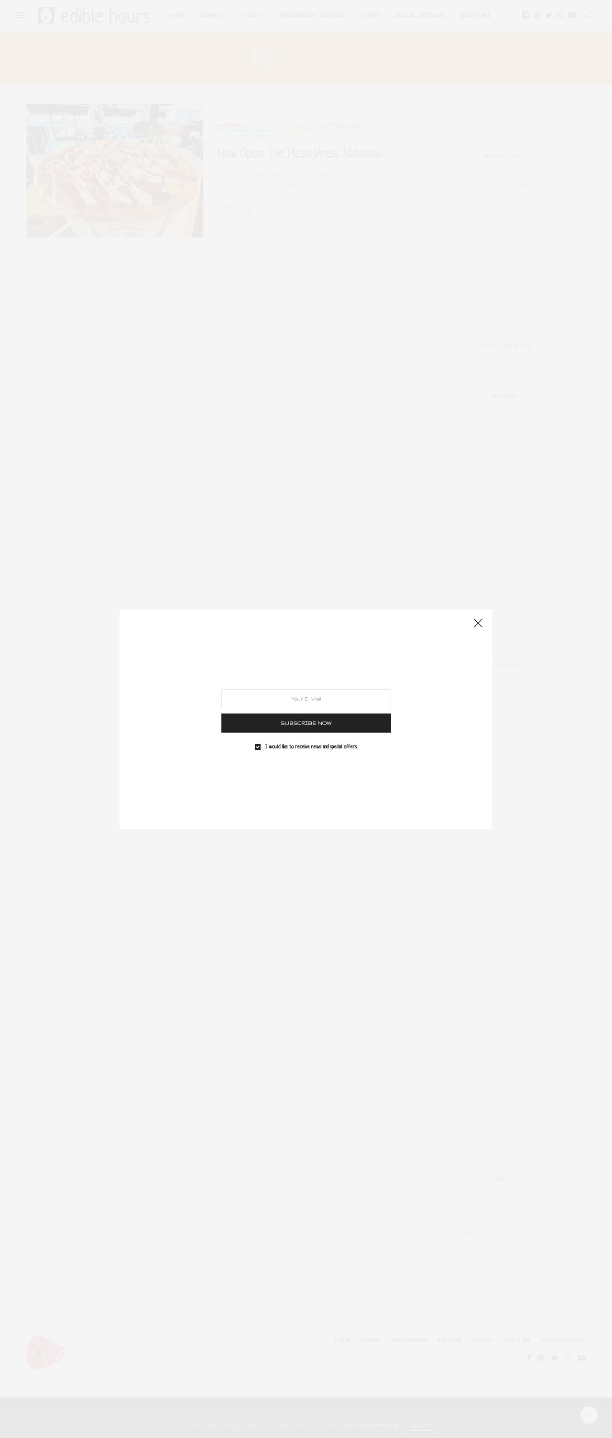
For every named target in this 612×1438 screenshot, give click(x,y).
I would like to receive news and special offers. (311, 746)
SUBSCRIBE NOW (306, 722)
